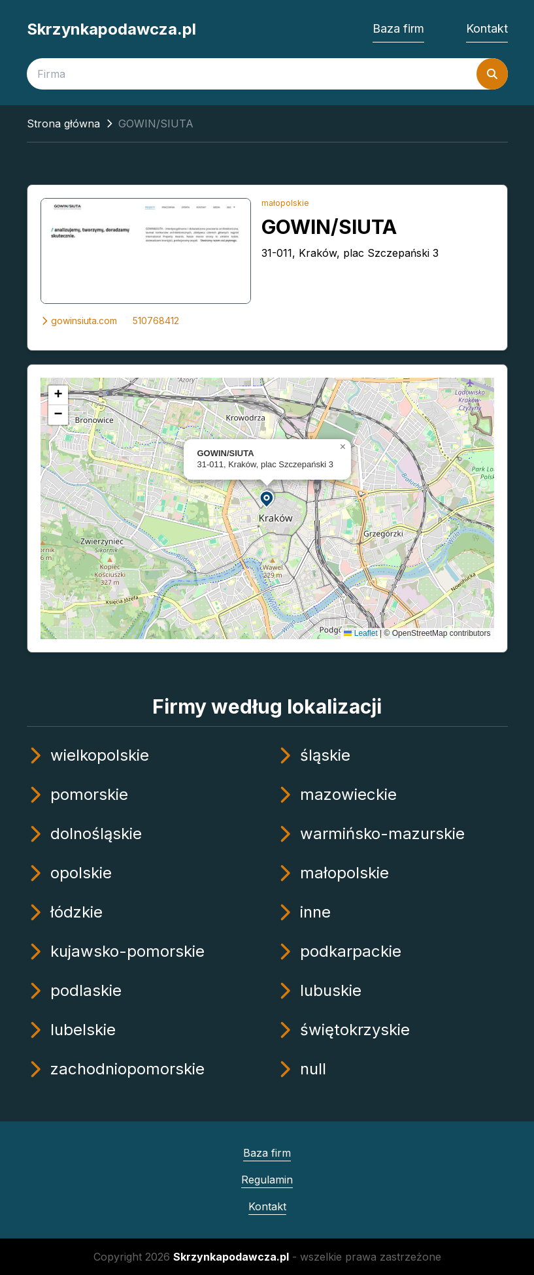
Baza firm (398, 28)
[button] (267, 498)
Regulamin (267, 1179)
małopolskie (285, 203)
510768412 (156, 320)
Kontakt (487, 28)
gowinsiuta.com (79, 320)
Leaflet (360, 633)
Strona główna (63, 123)
